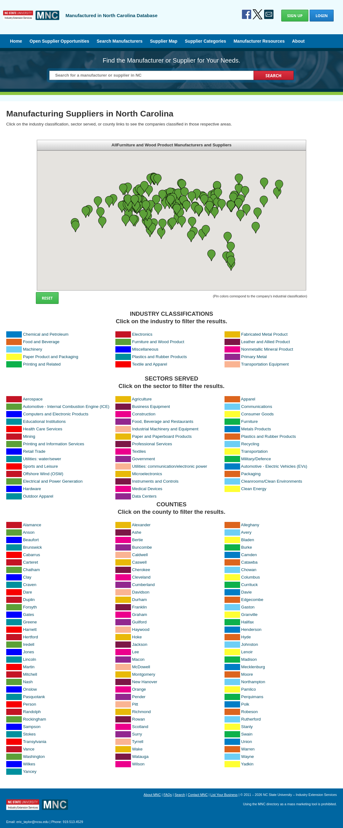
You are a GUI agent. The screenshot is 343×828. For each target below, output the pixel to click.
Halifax (247, 622)
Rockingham (34, 719)
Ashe (136, 532)
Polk (245, 704)
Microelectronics (147, 473)
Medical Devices (147, 488)
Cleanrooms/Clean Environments (271, 481)
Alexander (141, 525)
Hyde (246, 637)
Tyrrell (137, 741)
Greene (30, 622)
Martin (29, 667)
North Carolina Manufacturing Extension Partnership (37, 805)
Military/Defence (256, 459)
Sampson (32, 726)
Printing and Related (42, 364)
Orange (139, 689)
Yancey (29, 771)
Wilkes (29, 764)
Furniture (249, 421)
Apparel (248, 399)
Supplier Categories (205, 41)
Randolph (32, 711)
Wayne (247, 756)
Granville (249, 614)
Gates (28, 614)
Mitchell (30, 674)
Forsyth (30, 607)
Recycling (250, 444)
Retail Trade (34, 451)
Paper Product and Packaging (50, 356)
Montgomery (143, 674)
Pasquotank (34, 696)
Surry (137, 734)
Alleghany (250, 525)
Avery (246, 532)
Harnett (30, 629)
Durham (139, 599)
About (298, 41)
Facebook (247, 14)
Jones (28, 652)
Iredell (28, 644)
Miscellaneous (145, 349)
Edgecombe (252, 599)
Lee (135, 652)
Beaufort (31, 539)
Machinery (32, 349)
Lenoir (247, 652)
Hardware (32, 488)
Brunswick (32, 547)
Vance (29, 749)
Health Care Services (42, 429)
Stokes (29, 734)
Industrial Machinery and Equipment (165, 429)
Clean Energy (253, 488)
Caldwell (140, 554)
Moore (247, 674)
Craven (29, 584)
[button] (113, 200)
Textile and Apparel (149, 364)
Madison (249, 659)
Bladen (247, 539)
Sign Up (294, 15)
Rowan (138, 719)
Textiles (139, 451)
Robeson (249, 711)
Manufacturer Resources (259, 41)
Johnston (249, 644)
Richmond (141, 711)
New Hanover (144, 681)
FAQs (167, 795)
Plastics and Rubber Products (159, 356)
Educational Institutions (44, 421)
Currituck (249, 584)
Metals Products (256, 429)
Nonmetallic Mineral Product (267, 349)
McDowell (141, 667)
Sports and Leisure (40, 466)
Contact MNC (198, 795)
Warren (247, 749)
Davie (246, 592)
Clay (27, 577)
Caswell (139, 562)
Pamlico (248, 689)
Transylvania (34, 741)
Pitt (135, 704)
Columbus (250, 577)
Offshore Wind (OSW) (43, 473)
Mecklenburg (253, 667)
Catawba (249, 562)
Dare (27, 592)
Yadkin (247, 764)
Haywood (141, 629)
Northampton (253, 681)
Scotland (140, 726)
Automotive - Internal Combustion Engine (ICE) (66, 406)
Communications (256, 406)
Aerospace (33, 399)
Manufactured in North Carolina (31, 19)
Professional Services (152, 444)
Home (16, 41)
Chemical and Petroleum (46, 334)
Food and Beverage (41, 341)
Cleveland (141, 577)
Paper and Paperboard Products (162, 436)
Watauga (140, 756)
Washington (34, 756)
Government (143, 459)
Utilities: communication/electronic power (169, 466)
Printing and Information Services (53, 444)
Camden (249, 554)
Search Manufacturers (120, 41)
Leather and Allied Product (265, 341)
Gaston (247, 607)
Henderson (251, 629)
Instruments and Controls (155, 481)
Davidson (141, 592)
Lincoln (29, 659)
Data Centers (144, 496)
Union (246, 741)
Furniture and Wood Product (158, 341)
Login (322, 15)
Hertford (30, 637)
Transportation (254, 451)
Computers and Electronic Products (56, 414)
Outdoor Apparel (38, 496)
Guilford (139, 622)
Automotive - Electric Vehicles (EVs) (274, 466)
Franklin (139, 607)
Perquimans (252, 696)
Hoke (137, 637)
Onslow (30, 689)
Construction (144, 414)
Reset (47, 298)
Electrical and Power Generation (53, 481)
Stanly (247, 726)
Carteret (30, 562)
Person (29, 704)
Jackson (139, 644)
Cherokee (141, 569)
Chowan (248, 569)
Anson (29, 532)
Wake (137, 749)
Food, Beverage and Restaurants (162, 421)
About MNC (152, 795)
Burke (246, 547)
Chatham (31, 569)
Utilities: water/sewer (42, 459)
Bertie (137, 539)
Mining (29, 436)
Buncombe (142, 547)
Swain (246, 734)
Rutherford (251, 719)
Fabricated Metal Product (264, 334)
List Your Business (224, 795)
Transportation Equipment (265, 364)
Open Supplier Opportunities (59, 41)
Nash (28, 681)
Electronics (142, 334)
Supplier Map (163, 41)
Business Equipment (151, 406)
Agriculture (142, 399)
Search (180, 795)
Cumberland (143, 584)
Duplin (29, 599)
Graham (139, 614)
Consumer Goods (257, 414)
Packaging (250, 473)
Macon (138, 659)
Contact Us (269, 14)
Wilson (138, 764)
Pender (139, 696)
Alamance (32, 525)
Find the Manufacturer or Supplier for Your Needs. (171, 60)
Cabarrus (31, 554)
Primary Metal (254, 356)
